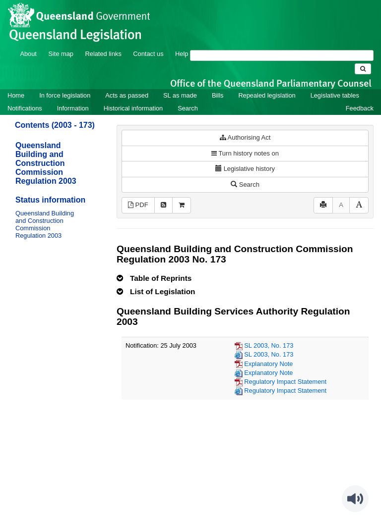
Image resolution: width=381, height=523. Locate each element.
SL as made (180, 95)
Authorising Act (245, 137)
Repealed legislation (266, 95)
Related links (103, 53)
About (28, 53)
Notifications (24, 108)
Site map (60, 53)
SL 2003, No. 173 (268, 345)
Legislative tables (335, 95)
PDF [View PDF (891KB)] (138, 205)
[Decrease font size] (341, 205)
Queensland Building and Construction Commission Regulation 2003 (45, 163)
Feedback (360, 108)
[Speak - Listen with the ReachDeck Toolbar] (355, 498)
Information (73, 108)
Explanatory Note (268, 363)
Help (181, 53)
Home (15, 95)
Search (188, 108)
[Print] (323, 205)
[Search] (282, 55)
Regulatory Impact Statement (285, 381)
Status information (50, 200)
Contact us (148, 53)
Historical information (133, 108)
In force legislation (64, 95)
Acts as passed (126, 95)
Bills (217, 95)
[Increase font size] (359, 205)
